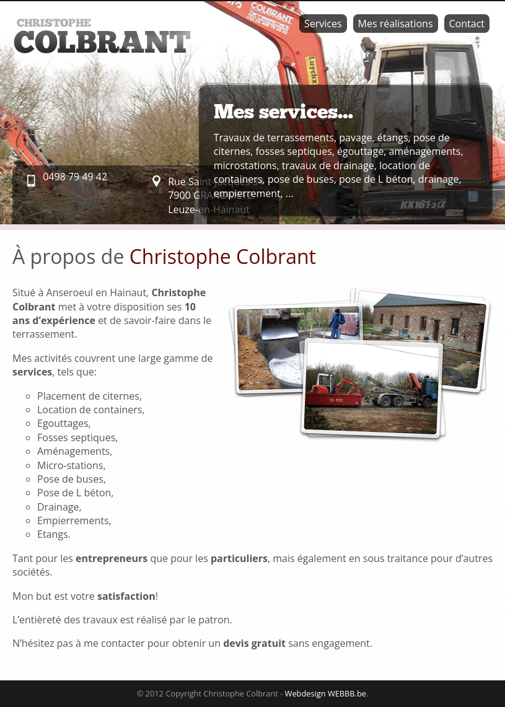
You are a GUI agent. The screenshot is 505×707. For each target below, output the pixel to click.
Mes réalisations (395, 23)
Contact (467, 23)
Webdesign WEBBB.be (325, 693)
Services (323, 23)
